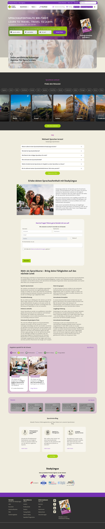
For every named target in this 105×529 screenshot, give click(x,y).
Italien (75, 90)
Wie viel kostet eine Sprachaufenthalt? (32, 159)
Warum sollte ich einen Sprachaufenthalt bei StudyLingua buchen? (39, 146)
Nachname (56, 229)
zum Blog (52, 456)
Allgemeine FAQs (52, 173)
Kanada (32, 90)
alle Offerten (90, 347)
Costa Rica (53, 90)
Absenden (26, 260)
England (4, 90)
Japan (89, 90)
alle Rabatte (91, 400)
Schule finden (59, 32)
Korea (95, 90)
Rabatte (12, 400)
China (101, 90)
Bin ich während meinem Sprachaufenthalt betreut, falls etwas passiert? (40, 168)
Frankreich (68, 90)
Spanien (45, 90)
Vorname (24, 229)
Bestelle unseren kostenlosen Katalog (64, 517)
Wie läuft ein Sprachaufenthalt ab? (31, 151)
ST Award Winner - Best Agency (16, 3)
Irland (11, 90)
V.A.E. (38, 90)
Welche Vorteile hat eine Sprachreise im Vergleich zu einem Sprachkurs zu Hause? (43, 164)
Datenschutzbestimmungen (38, 249)
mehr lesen (24, 448)
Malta (17, 90)
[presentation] (32, 255)
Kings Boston (34, 388)
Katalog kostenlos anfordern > (86, 36)
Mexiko (60, 90)
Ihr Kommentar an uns (28, 242)
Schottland (24, 90)
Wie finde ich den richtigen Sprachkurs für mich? (34, 155)
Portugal (82, 90)
